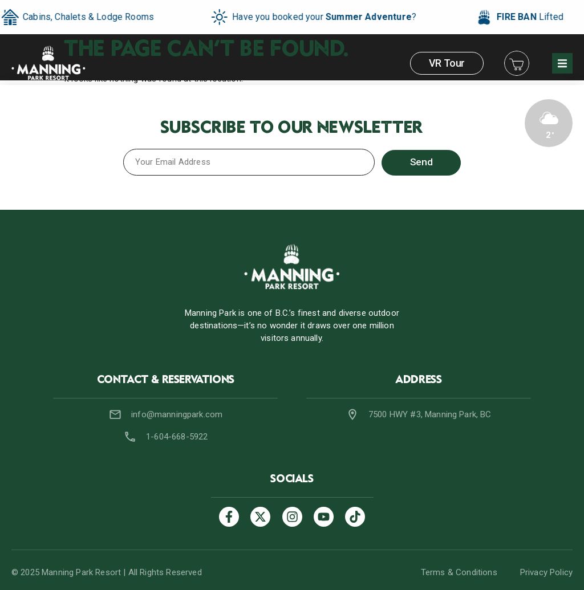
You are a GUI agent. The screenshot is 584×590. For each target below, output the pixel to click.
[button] (562, 63)
